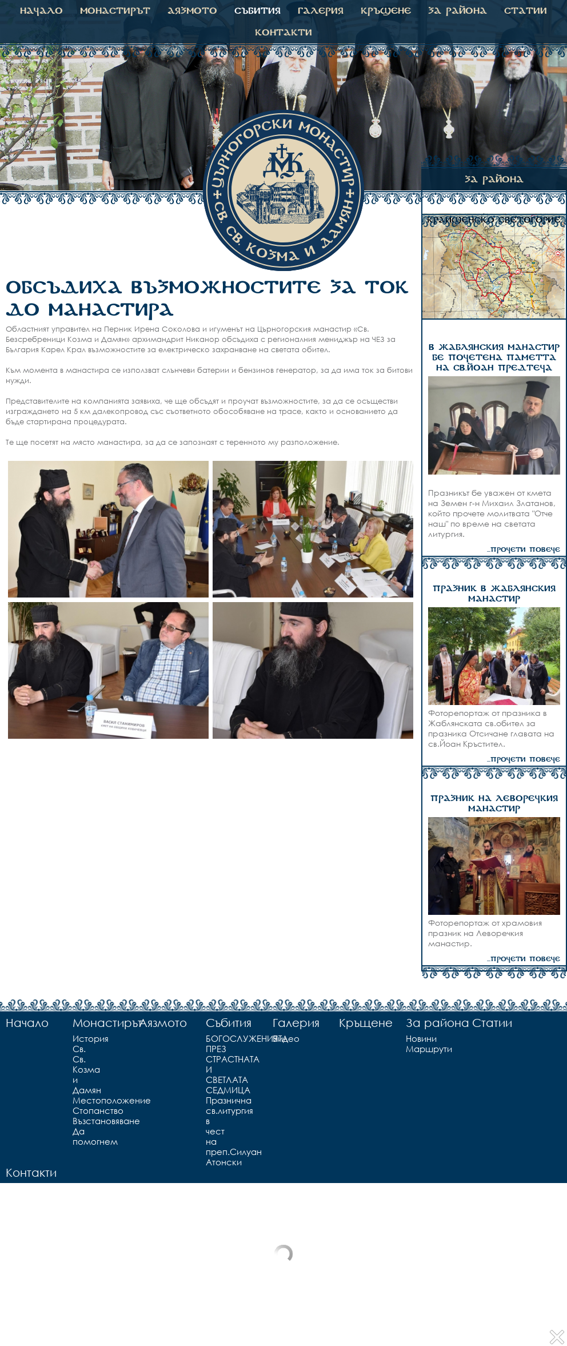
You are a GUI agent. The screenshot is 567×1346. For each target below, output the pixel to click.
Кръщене (386, 11)
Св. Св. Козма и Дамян (77, 1069)
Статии (525, 11)
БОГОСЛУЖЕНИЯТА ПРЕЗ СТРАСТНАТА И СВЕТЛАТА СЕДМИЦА (210, 1064)
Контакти (283, 32)
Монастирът (115, 11)
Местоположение (77, 1100)
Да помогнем (77, 1136)
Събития (257, 11)
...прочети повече (523, 549)
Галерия (321, 11)
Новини (409, 1038)
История (77, 1038)
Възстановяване (77, 1121)
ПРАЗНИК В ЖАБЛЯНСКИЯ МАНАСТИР (494, 594)
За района (457, 11)
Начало (41, 11)
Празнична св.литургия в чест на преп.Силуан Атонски (210, 1131)
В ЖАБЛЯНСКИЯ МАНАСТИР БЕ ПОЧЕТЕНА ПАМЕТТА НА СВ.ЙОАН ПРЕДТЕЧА (494, 358)
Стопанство (77, 1110)
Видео (274, 1038)
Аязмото (192, 11)
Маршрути (409, 1049)
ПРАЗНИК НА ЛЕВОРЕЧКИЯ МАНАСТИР (494, 804)
